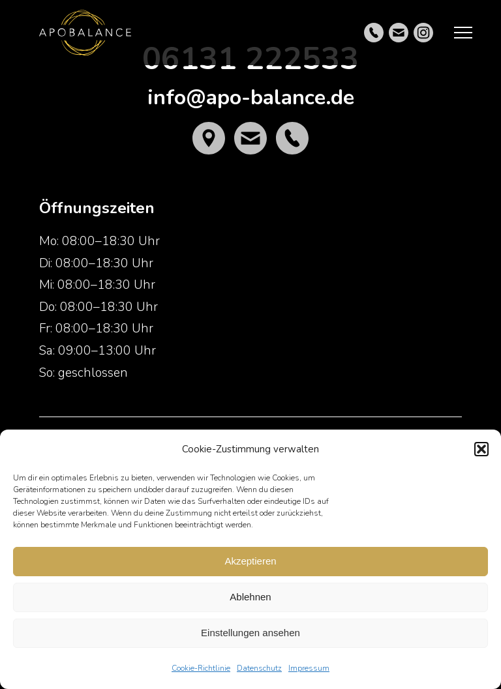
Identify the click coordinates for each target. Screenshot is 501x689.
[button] (481, 449)
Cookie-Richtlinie (201, 668)
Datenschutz (259, 668)
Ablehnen (250, 596)
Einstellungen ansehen (250, 632)
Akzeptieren (250, 560)
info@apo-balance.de (250, 97)
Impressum (308, 668)
